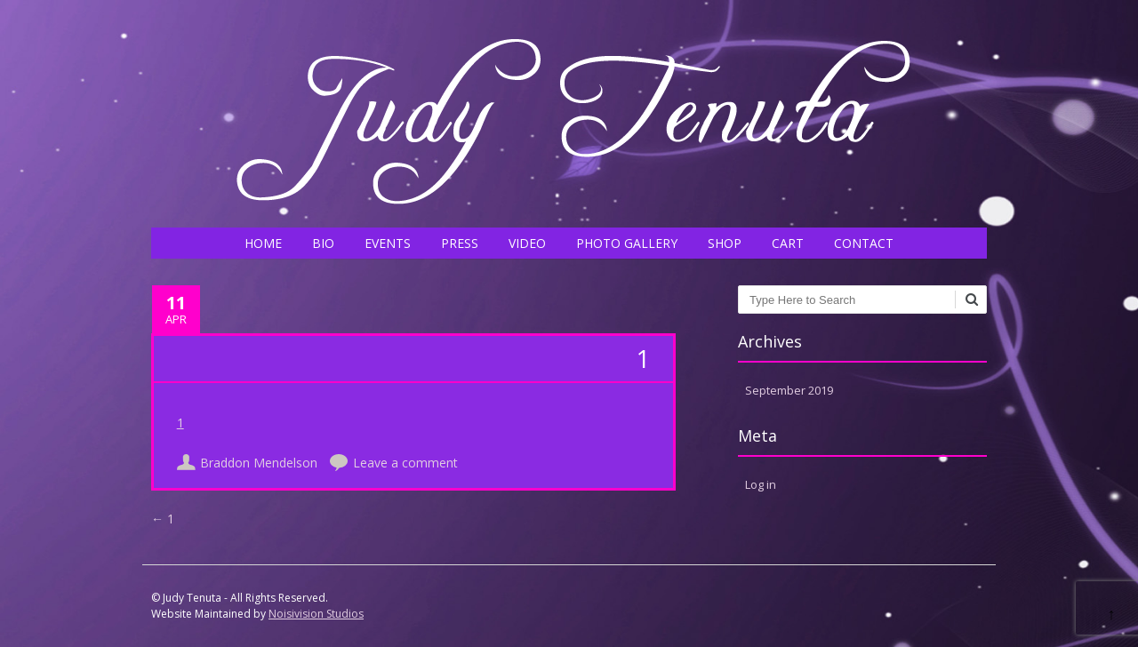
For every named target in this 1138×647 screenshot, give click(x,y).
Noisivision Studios (316, 613)
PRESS (459, 243)
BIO (323, 243)
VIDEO (527, 243)
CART (788, 243)
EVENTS (388, 243)
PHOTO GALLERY (626, 243)
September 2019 (789, 390)
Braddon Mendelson (258, 462)
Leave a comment (405, 462)
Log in (760, 484)
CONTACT (864, 243)
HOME (263, 243)
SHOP (724, 243)
